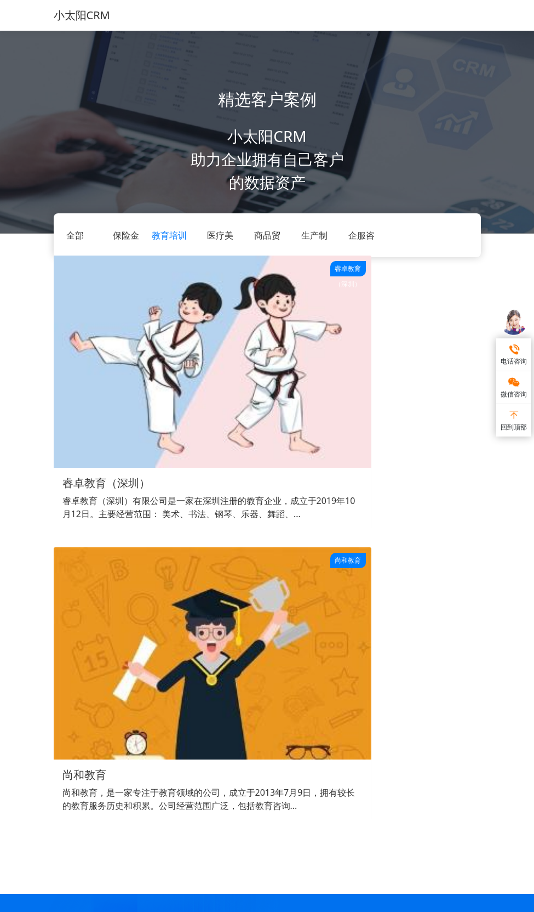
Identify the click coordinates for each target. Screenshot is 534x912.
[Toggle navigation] (465, 15)
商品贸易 (184, 744)
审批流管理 (148, 777)
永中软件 (262, 853)
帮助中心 (258, 744)
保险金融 (225, 777)
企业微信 (294, 761)
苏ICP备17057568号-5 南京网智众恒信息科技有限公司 (266, 901)
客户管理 (144, 744)
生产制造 (184, 777)
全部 (75, 235)
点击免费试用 (267, 629)
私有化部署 (298, 744)
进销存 (140, 761)
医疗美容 (225, 761)
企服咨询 (184, 761)
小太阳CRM (82, 15)
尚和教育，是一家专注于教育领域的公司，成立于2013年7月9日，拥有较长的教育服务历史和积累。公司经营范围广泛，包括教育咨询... (261, 422)
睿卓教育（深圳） (106, 378)
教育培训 (169, 235)
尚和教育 (229, 378)
